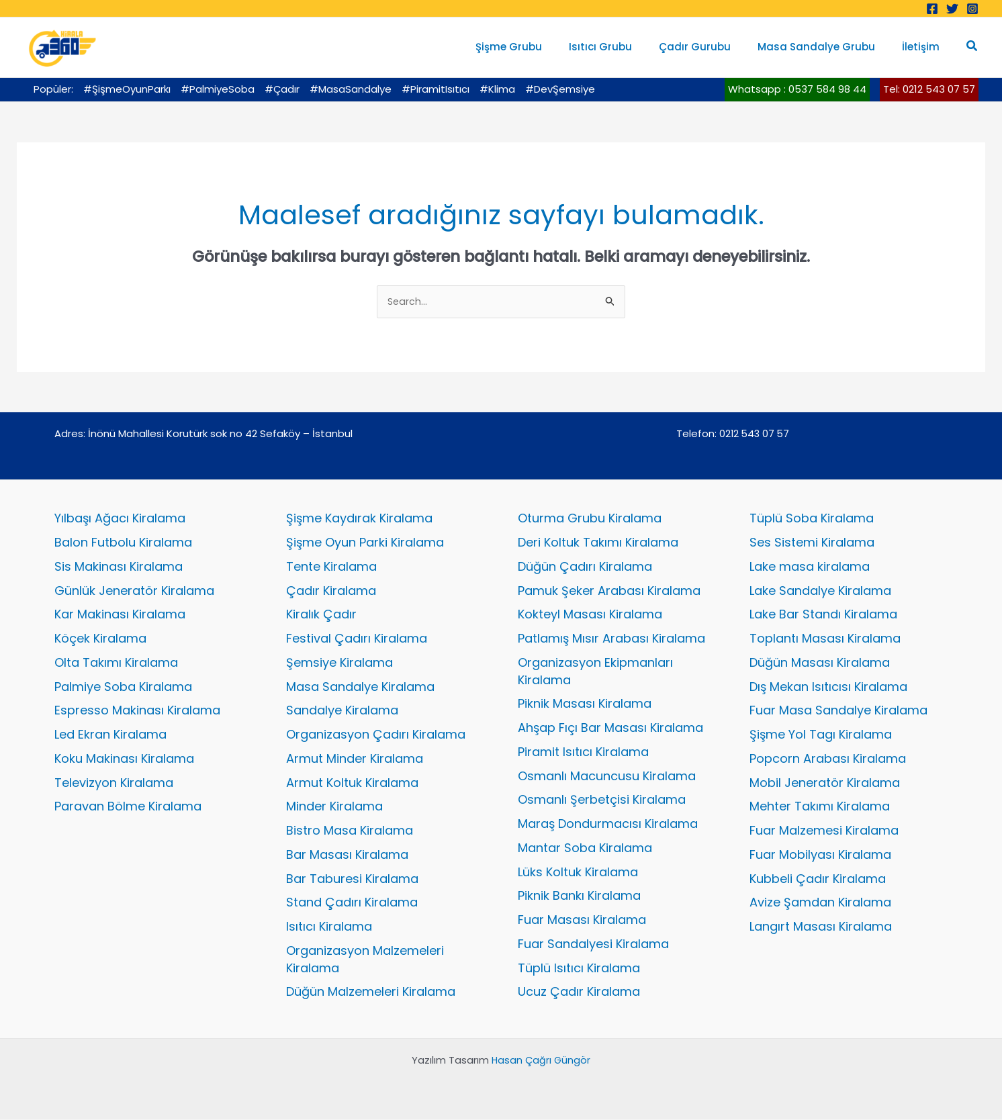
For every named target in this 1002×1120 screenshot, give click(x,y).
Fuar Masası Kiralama (582, 920)
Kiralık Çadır (321, 615)
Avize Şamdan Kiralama (820, 903)
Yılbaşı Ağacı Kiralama (119, 519)
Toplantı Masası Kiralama (825, 639)
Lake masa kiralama (809, 567)
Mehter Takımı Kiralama (819, 807)
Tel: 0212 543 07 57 (929, 89)
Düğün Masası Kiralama (819, 663)
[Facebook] (932, 9)
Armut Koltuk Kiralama (352, 783)
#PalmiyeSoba (218, 89)
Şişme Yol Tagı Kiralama (820, 735)
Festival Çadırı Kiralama (356, 639)
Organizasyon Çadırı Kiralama (375, 735)
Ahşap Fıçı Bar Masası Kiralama (610, 728)
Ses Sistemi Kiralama (811, 542)
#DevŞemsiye (560, 89)
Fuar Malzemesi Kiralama (824, 831)
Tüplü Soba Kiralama (811, 519)
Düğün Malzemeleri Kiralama (370, 992)
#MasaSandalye (351, 89)
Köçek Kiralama (100, 639)
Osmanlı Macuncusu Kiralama (607, 776)
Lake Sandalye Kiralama (820, 591)
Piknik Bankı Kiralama (579, 896)
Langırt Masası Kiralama (820, 927)
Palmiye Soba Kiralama (123, 687)
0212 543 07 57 (754, 435)
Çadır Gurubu (711, 47)
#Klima (497, 89)
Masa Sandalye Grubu (826, 47)
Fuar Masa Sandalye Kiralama (838, 711)
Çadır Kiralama (331, 591)
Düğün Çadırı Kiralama (585, 567)
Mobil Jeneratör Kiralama (824, 783)
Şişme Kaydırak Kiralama (359, 519)
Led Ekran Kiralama (110, 735)
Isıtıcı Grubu (623, 47)
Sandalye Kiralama (342, 711)
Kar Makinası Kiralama (119, 615)
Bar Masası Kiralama (347, 855)
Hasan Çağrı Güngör (541, 1061)
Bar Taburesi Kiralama (352, 879)
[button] (972, 47)
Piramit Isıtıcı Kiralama (583, 752)
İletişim (924, 47)
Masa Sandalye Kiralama (360, 687)
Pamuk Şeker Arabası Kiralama (609, 591)
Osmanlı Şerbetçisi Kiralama (602, 800)
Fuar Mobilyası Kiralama (820, 855)
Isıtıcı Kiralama (329, 927)
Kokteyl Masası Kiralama (590, 615)
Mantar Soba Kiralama (585, 848)
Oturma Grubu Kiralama (590, 519)
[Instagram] (972, 9)
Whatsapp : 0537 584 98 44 (797, 89)
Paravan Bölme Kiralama (127, 807)
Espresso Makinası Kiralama (137, 711)
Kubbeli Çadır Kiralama (817, 879)
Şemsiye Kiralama (339, 663)
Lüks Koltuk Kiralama (578, 872)
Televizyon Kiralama (113, 783)
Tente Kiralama (331, 567)
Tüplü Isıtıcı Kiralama (579, 968)
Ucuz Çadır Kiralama (579, 992)
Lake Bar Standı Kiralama (823, 615)
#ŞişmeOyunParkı (127, 89)
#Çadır (282, 89)
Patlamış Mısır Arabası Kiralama (611, 639)
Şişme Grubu (539, 47)
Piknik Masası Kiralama (584, 704)
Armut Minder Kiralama (354, 759)
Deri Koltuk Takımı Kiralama (598, 542)
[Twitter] (952, 9)
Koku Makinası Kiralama (124, 759)
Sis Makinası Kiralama (118, 567)
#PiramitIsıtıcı (435, 89)
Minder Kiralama (334, 807)
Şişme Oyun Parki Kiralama (365, 542)
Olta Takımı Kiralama (116, 663)
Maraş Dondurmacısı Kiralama (608, 824)
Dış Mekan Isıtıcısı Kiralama (828, 687)
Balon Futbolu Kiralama (123, 542)
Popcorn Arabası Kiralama (827, 759)
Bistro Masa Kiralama (349, 831)
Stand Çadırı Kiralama (352, 903)
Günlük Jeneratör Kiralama (134, 591)
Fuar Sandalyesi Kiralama (593, 944)
